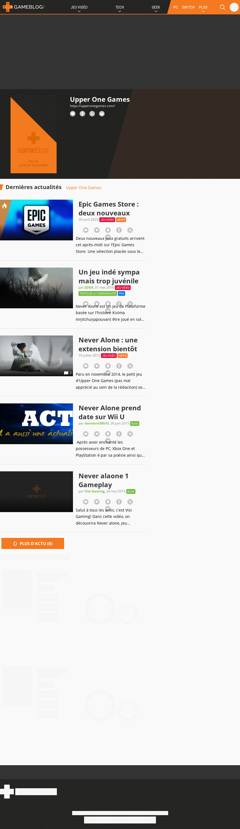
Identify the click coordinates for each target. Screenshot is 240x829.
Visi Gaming (95, 491)
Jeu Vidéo (79, 7)
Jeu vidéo (107, 219)
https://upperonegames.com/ (92, 105)
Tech (119, 7)
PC (175, 7)
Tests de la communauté (98, 293)
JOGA (89, 287)
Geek (156, 7)
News (121, 219)
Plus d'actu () (32, 543)
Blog (134, 423)
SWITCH (188, 7)
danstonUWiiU (97, 423)
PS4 (121, 293)
